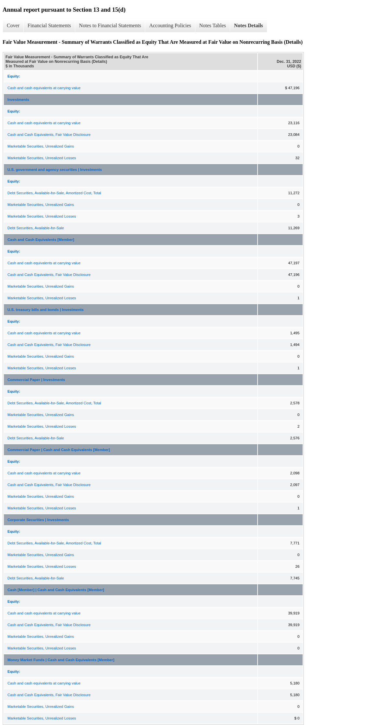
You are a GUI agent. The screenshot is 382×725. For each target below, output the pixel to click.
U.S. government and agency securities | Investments (54, 170)
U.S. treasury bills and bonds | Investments (45, 310)
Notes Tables (212, 25)
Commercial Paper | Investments (36, 380)
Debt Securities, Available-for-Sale (35, 228)
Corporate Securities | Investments (38, 520)
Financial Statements (49, 25)
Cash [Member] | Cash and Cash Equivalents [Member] (55, 590)
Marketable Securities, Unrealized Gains (40, 146)
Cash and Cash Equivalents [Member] (40, 240)
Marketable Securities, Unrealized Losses (41, 158)
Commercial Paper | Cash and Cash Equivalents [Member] (58, 450)
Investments (18, 99)
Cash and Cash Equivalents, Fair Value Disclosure (49, 135)
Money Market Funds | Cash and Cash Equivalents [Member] (60, 660)
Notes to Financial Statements (110, 25)
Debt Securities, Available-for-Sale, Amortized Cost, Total (54, 193)
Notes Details (248, 25)
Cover (13, 25)
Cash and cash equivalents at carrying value (44, 88)
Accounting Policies (170, 25)
